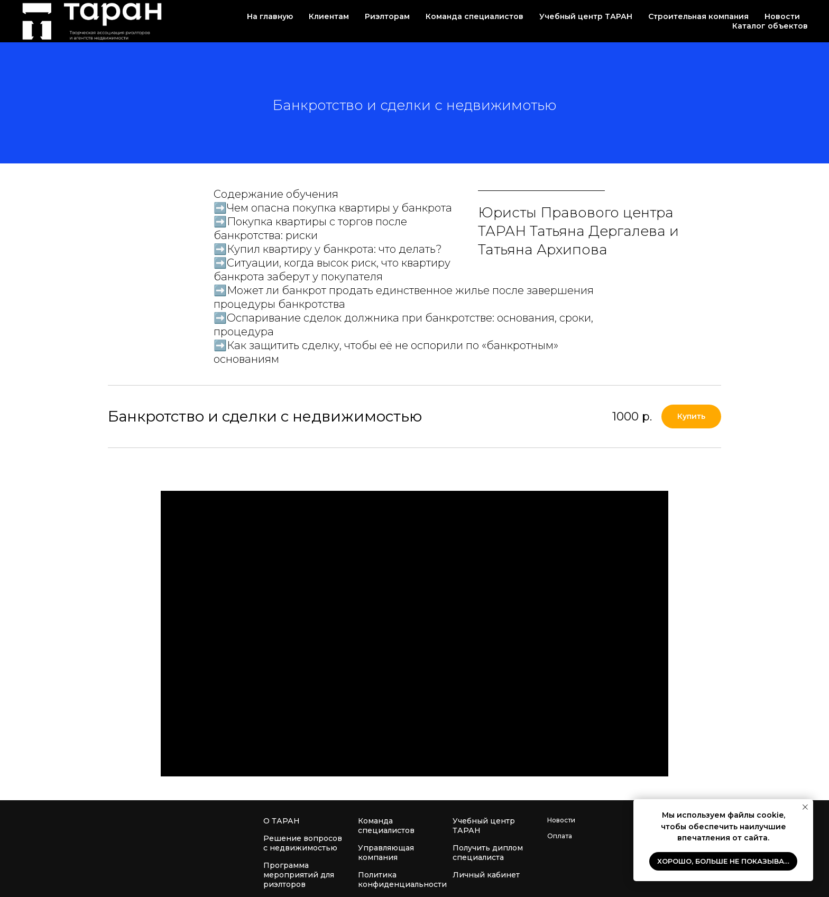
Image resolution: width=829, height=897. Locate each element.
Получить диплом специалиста (488, 852)
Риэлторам (387, 16)
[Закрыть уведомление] (805, 807)
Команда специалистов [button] (474, 16)
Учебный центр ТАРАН (484, 825)
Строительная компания (698, 16)
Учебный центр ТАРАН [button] (585, 16)
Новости (782, 16)
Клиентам (329, 16)
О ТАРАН (281, 821)
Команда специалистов (386, 825)
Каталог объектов (770, 26)
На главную (270, 16)
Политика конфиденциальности (402, 879)
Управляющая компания (386, 852)
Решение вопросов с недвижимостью (302, 843)
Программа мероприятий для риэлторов (298, 875)
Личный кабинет (486, 875)
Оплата (559, 836)
